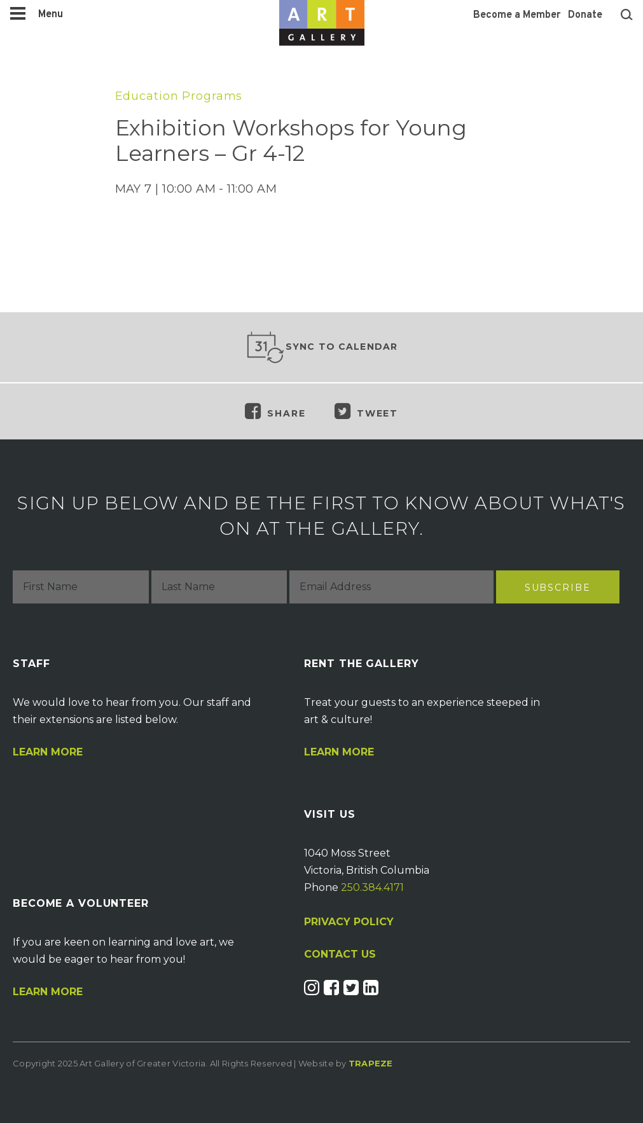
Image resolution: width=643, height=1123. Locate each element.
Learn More (48, 752)
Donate (585, 15)
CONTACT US (340, 954)
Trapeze (371, 1063)
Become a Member (516, 15)
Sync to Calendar (321, 347)
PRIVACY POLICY (349, 922)
